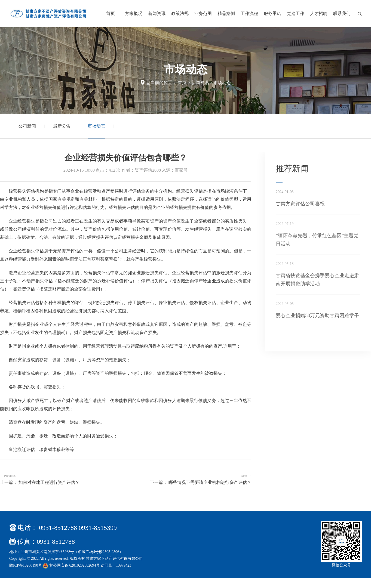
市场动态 (222, 82)
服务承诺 (272, 13)
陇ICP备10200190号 (25, 565)
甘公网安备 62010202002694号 (72, 565)
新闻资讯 (156, 13)
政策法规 (180, 13)
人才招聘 (318, 13)
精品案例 (226, 13)
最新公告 (61, 126)
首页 (110, 13)
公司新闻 (27, 126)
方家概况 (133, 13)
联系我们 (342, 13)
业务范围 (203, 13)
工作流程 (249, 13)
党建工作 (295, 13)
